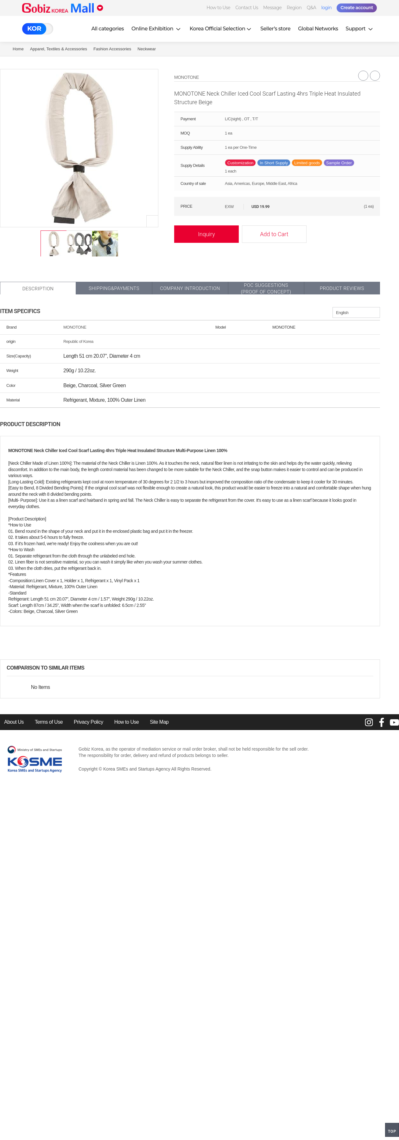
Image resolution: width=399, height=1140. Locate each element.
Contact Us (246, 7)
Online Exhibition (156, 29)
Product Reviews (342, 288)
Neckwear (146, 49)
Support (360, 29)
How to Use (218, 7)
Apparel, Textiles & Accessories (58, 49)
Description (38, 289)
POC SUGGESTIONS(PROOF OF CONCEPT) (266, 288)
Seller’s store (275, 29)
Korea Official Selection (221, 29)
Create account (356, 7)
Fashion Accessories (112, 49)
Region (294, 7)
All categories (107, 29)
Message (272, 7)
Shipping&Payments (114, 288)
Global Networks (318, 29)
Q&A (311, 7)
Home (18, 49)
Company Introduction (190, 288)
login (326, 7)
